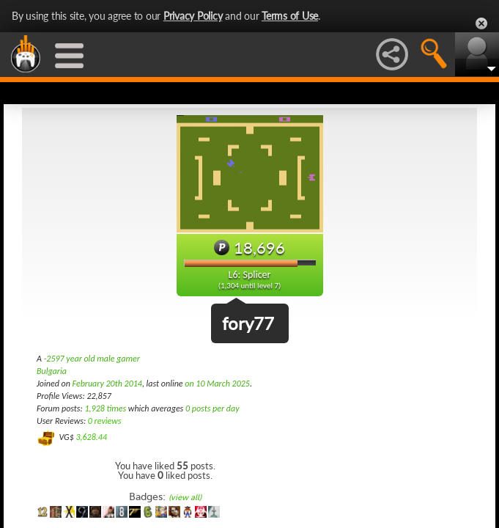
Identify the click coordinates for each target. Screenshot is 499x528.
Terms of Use (290, 16)
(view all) (185, 497)
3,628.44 (91, 437)
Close (481, 23)
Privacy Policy (193, 16)
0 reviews (105, 421)
